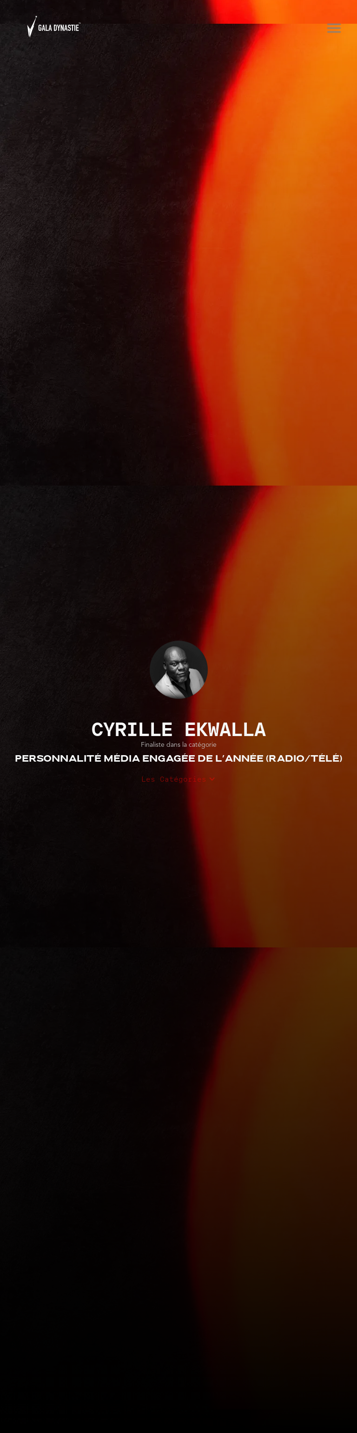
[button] (330, 26)
